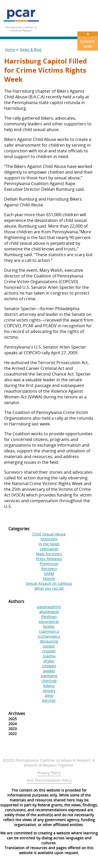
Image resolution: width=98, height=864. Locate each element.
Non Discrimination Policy (49, 780)
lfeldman (49, 616)
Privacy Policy (49, 772)
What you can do (49, 588)
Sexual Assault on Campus (49, 583)
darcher (49, 700)
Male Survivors (49, 553)
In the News (49, 543)
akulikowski (49, 611)
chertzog (49, 680)
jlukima (49, 656)
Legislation (49, 548)
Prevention (49, 563)
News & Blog (31, 49)
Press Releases (49, 558)
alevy (49, 695)
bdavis (49, 685)
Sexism (49, 578)
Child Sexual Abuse (49, 534)
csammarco (49, 631)
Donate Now (87, 40)
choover (49, 651)
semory (49, 690)
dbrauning (49, 641)
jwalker (49, 670)
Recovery (49, 568)
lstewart (49, 665)
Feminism (49, 538)
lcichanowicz (49, 636)
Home (10, 49)
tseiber (49, 646)
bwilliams (49, 675)
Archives (16, 713)
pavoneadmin (49, 606)
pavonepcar (49, 621)
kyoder (49, 626)
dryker (49, 660)
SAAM (49, 573)
